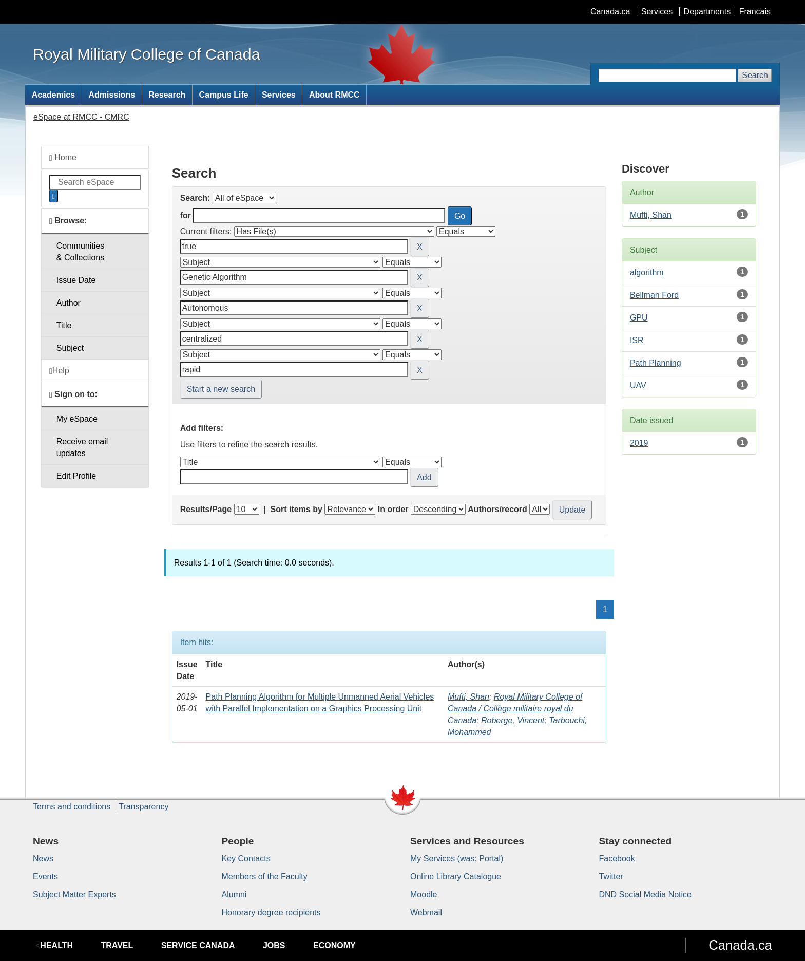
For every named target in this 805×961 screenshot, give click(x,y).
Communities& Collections (80, 251)
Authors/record (497, 509)
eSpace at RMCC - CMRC (81, 116)
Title (64, 325)
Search (755, 75)
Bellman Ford (654, 295)
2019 (639, 443)
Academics (53, 94)
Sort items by (296, 509)
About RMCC (334, 94)
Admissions (111, 94)
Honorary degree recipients (271, 912)
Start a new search (221, 389)
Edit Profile (76, 476)
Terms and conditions (71, 806)
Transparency (143, 806)
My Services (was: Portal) (456, 858)
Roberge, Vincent (512, 720)
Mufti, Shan (468, 696)
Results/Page (206, 509)
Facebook (617, 858)
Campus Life (223, 94)
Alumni (234, 894)
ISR (637, 340)
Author (68, 302)
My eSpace (77, 418)
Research (166, 94)
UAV (638, 385)
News (43, 858)
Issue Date (75, 280)
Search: (195, 198)
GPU (639, 317)
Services (657, 11)
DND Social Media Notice (645, 894)
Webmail (426, 912)
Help (59, 370)
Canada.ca (610, 11)
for (185, 215)
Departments (707, 11)
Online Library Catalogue (455, 876)
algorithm (647, 272)
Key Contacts (246, 858)
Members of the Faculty (265, 876)
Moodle (423, 894)
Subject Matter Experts (74, 894)
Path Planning (655, 363)
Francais (755, 11)
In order (393, 509)
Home (62, 157)
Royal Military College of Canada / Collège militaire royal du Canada (515, 708)
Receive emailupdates (82, 447)
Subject (70, 348)
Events (45, 876)
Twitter (611, 876)
